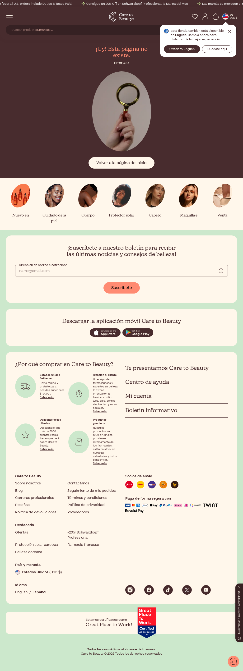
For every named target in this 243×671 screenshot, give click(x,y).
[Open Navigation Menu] (9, 16)
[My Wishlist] (195, 16)
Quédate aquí (217, 49)
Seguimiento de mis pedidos (91, 490)
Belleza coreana (28, 552)
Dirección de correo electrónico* (43, 265)
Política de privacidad (86, 504)
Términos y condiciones (87, 497)
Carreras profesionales (34, 497)
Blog (19, 490)
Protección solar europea (36, 544)
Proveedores (78, 512)
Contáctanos (78, 483)
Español (39, 592)
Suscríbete (121, 288)
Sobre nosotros (28, 483)
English (21, 592)
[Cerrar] (239, 586)
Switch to (182, 49)
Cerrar (229, 31)
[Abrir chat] (233, 661)
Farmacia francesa (83, 544)
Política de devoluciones (35, 512)
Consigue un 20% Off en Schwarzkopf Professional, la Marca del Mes (148, 4)
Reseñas (22, 504)
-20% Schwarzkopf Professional (83, 535)
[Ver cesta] (216, 16)
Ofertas (21, 532)
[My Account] (205, 16)
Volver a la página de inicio (121, 163)
